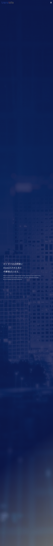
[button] (51, 2)
